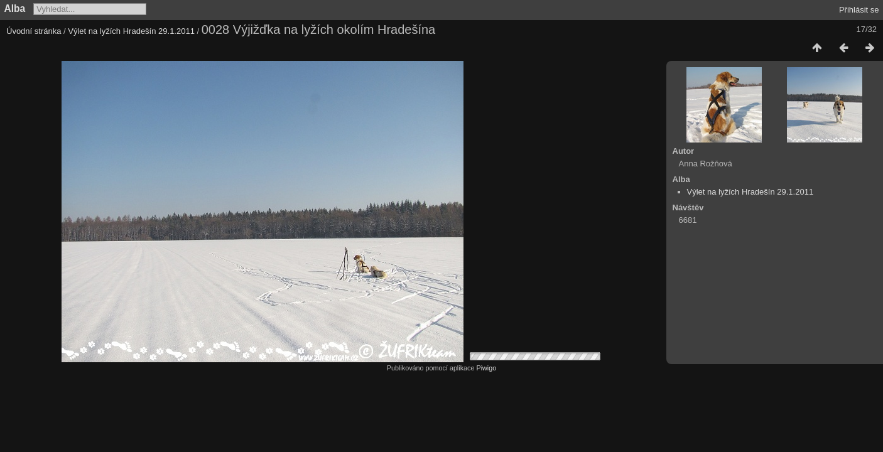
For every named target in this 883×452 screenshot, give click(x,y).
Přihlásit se (859, 9)
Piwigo (486, 368)
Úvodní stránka (33, 31)
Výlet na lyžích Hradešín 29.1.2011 (131, 31)
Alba (15, 8)
